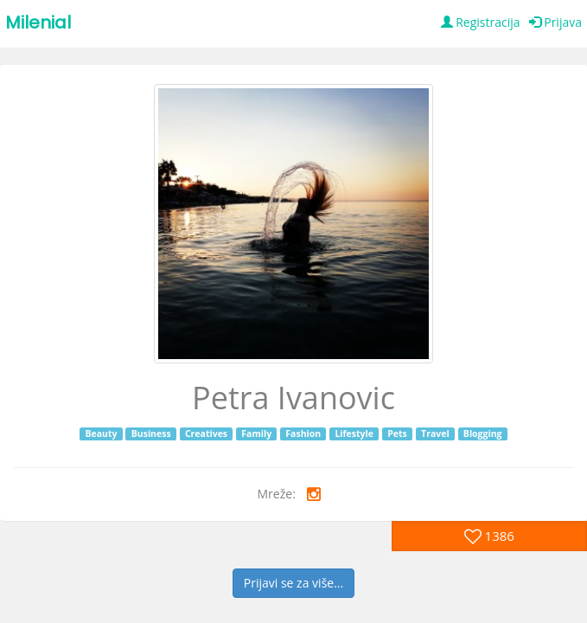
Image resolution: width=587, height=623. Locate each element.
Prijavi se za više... (293, 583)
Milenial (38, 22)
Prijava (555, 22)
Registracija (480, 22)
